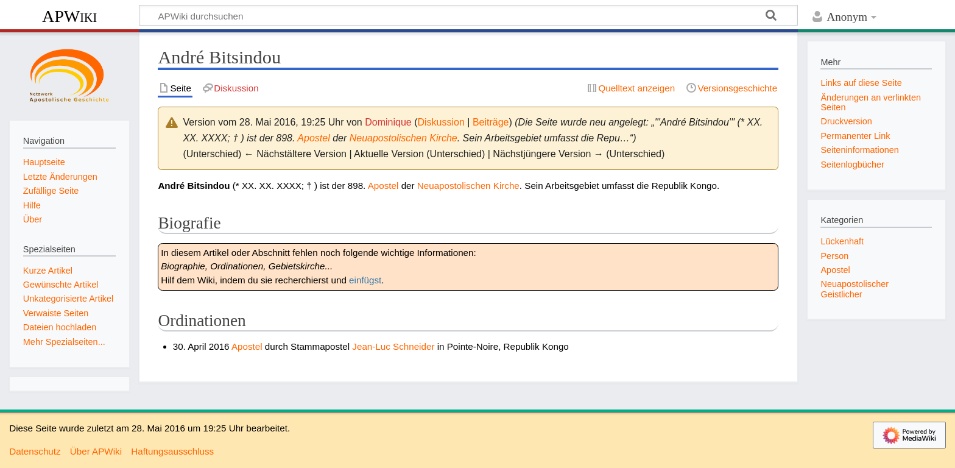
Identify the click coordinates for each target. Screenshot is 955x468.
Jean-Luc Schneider (393, 346)
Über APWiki (96, 451)
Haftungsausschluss (172, 451)
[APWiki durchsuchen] (468, 15)
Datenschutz (34, 451)
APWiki (69, 16)
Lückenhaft (842, 241)
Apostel (313, 138)
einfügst (365, 280)
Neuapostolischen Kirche (403, 138)
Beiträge (491, 122)
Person (834, 256)
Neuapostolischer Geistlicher (854, 289)
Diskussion (440, 122)
